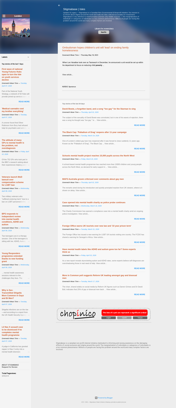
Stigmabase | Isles (74, 9)
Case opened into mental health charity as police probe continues (93, 202)
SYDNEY (103, 331)
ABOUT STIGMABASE (10, 365)
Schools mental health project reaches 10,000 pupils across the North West (98, 156)
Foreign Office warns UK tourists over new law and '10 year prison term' (96, 226)
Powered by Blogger (104, 398)
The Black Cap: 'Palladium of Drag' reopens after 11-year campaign (94, 132)
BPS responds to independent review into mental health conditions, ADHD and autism (12, 219)
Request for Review (9, 367)
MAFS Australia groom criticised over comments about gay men (93, 179)
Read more (139, 125)
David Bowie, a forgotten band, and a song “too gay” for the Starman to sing (99, 109)
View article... (67, 75)
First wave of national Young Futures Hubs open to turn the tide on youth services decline (12, 74)
